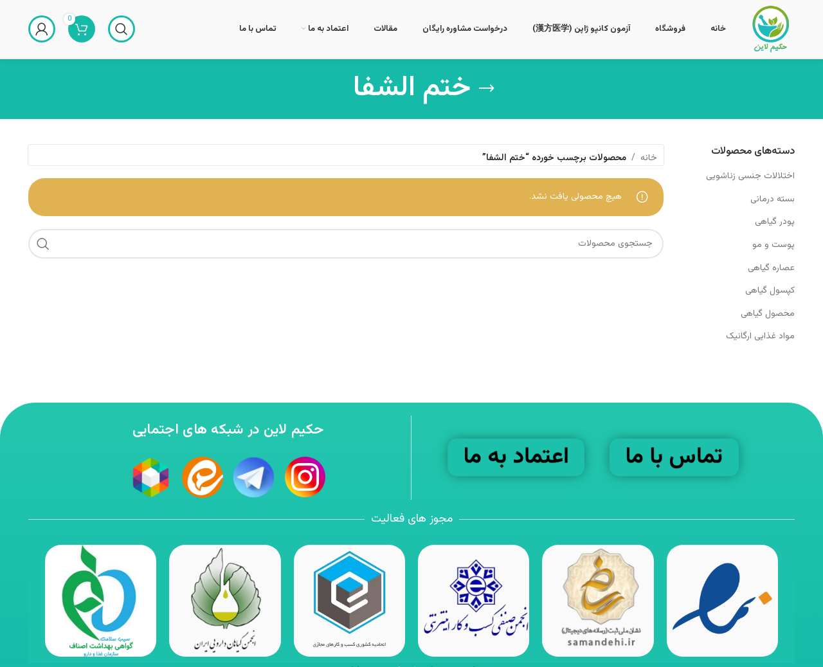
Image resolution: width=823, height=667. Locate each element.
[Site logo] (770, 30)
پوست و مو (773, 245)
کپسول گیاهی (770, 291)
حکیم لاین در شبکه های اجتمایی (227, 430)
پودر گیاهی (775, 222)
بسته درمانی (772, 199)
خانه (648, 158)
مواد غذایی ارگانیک (760, 336)
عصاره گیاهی (771, 268)
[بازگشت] (487, 89)
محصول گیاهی (768, 314)
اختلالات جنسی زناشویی (750, 176)
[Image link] (349, 601)
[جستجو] (121, 29)
